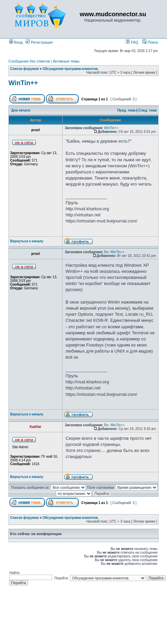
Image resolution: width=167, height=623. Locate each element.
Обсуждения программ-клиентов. (71, 69)
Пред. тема (126, 110)
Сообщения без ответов (29, 61)
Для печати (20, 110)
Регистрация (39, 42)
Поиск (150, 42)
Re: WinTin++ (114, 252)
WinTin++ (23, 83)
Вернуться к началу (26, 241)
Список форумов (24, 69)
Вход (16, 42)
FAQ (132, 42)
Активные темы (66, 61)
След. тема (147, 110)
